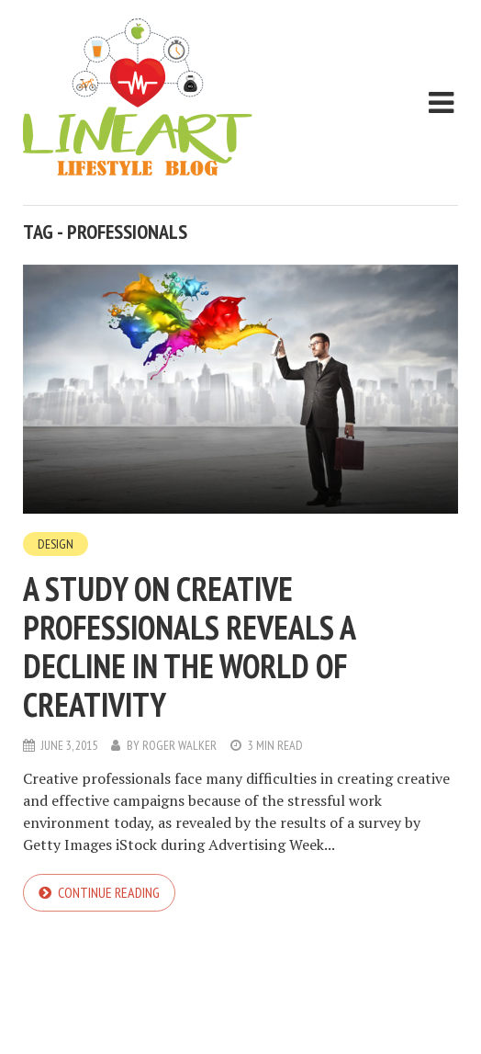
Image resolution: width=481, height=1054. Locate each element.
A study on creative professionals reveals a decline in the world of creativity (189, 646)
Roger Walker (179, 745)
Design (55, 544)
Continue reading (109, 892)
